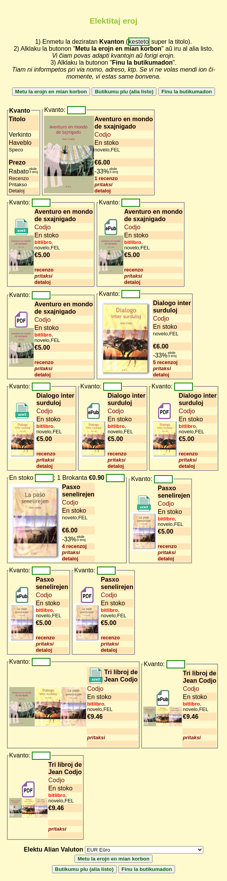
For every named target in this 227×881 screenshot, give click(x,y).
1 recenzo (106, 178)
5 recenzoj (165, 362)
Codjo (103, 134)
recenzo (44, 270)
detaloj (103, 191)
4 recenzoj (74, 546)
